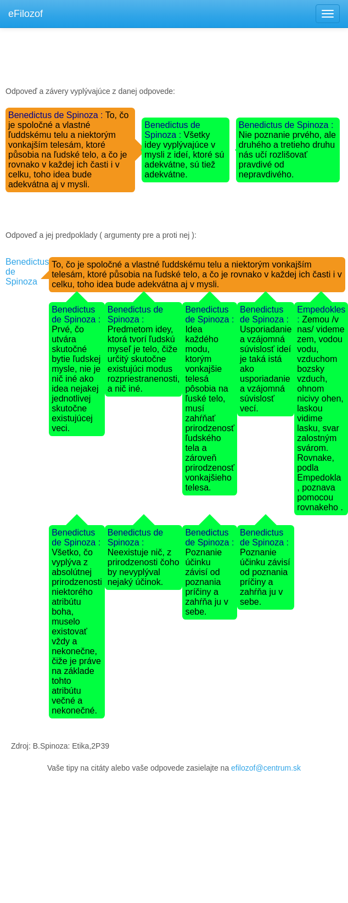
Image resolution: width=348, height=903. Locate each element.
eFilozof (25, 13)
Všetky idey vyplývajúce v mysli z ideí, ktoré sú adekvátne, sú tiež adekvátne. (184, 154)
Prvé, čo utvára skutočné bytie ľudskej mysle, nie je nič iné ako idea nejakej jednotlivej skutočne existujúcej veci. (76, 379)
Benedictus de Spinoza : (56, 115)
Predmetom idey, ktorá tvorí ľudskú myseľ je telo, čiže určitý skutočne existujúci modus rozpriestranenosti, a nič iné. (144, 359)
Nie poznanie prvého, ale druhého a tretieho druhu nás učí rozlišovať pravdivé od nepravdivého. (287, 154)
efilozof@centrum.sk (266, 767)
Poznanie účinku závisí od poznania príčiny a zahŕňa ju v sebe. (206, 582)
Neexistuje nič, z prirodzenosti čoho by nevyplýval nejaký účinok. (143, 567)
